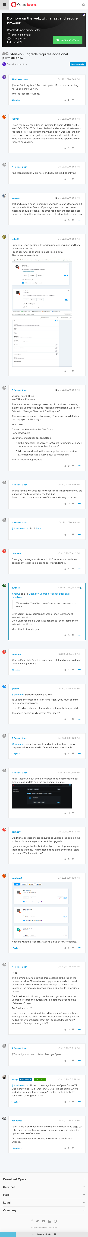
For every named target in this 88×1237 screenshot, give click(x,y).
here (38, 528)
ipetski (15, 688)
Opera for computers (17, 64)
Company (9, 1210)
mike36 (15, 239)
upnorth (16, 198)
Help (6, 1194)
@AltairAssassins (21, 528)
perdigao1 (17, 878)
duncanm (16, 553)
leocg (15, 1079)
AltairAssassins (20, 79)
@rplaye (16, 593)
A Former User (19, 167)
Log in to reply (77, 64)
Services (9, 1187)
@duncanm (18, 694)
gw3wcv (16, 587)
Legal (7, 1202)
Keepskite (17, 1120)
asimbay (16, 832)
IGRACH (16, 119)
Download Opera (70, 40)
